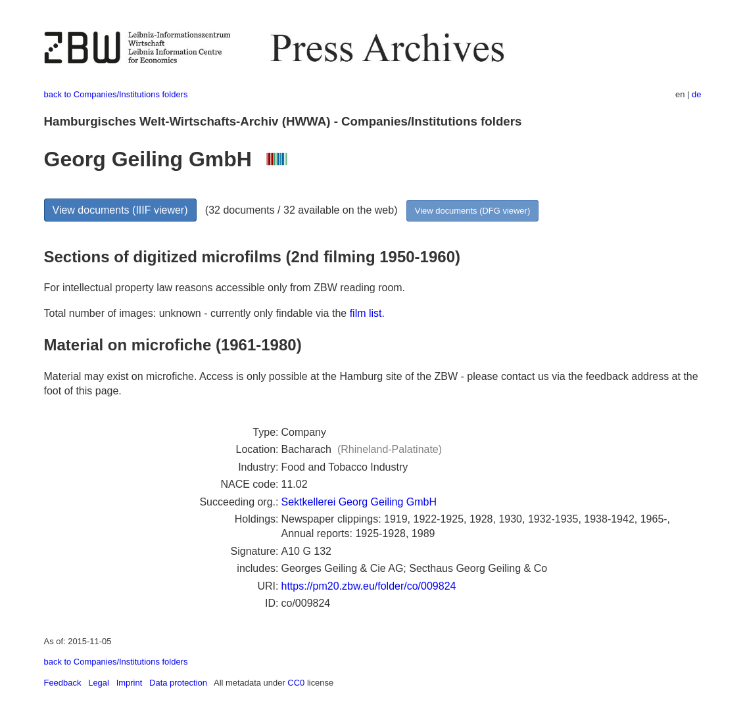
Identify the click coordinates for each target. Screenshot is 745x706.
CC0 (295, 683)
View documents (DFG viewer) (472, 211)
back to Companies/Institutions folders (116, 94)
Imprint (129, 683)
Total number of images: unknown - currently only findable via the (197, 313)
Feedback (63, 683)
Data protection (178, 683)
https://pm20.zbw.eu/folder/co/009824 (368, 586)
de (696, 94)
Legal (98, 683)
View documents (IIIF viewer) (120, 210)
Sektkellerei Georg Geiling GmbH (359, 501)
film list (366, 313)
